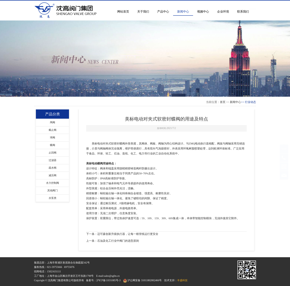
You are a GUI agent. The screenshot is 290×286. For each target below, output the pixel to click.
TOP (283, 152)
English (252, 5)
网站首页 (123, 11)
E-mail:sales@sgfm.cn (108, 276)
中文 (244, 5)
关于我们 (143, 11)
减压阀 (52, 175)
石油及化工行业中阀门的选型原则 (118, 240)
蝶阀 (52, 145)
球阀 (52, 137)
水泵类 (52, 198)
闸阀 (52, 122)
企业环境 (223, 11)
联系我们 (243, 11)
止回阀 (52, 152)
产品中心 (163, 11)
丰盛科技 (182, 280)
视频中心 (203, 11)
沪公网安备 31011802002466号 (142, 280)
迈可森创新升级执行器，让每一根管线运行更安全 (127, 233)
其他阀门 (52, 190)
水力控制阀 (52, 183)
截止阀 (52, 130)
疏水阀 (52, 167)
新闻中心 (183, 11)
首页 (222, 102)
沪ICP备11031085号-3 (108, 280)
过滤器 (52, 160)
